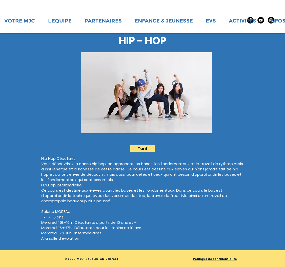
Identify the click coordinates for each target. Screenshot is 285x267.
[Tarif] (142, 148)
